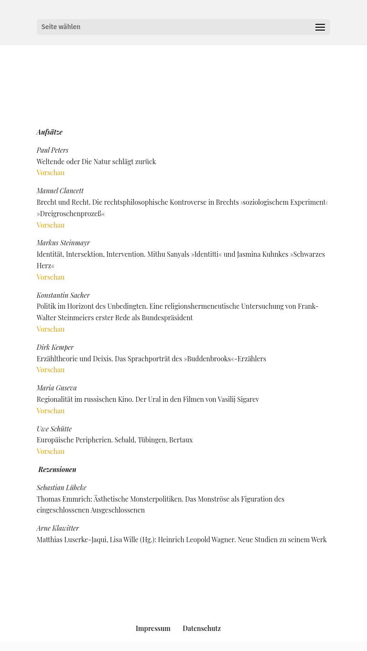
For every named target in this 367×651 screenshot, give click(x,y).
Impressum (153, 628)
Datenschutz (202, 628)
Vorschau (51, 172)
